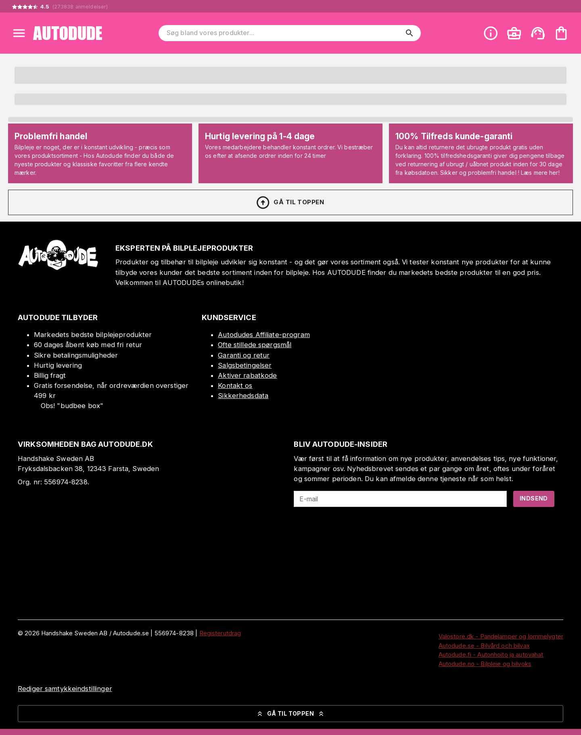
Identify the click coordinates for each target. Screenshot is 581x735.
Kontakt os (235, 385)
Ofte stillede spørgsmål (254, 345)
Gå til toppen (289, 202)
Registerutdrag (220, 633)
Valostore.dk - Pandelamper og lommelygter (501, 636)
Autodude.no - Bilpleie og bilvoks (485, 664)
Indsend (534, 498)
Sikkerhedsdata (243, 396)
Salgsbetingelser (245, 365)
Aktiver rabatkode (247, 375)
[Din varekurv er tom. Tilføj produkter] (561, 33)
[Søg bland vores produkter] (284, 33)
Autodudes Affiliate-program (264, 335)
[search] (409, 33)
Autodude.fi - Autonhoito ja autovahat (491, 654)
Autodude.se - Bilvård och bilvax (484, 645)
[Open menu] (19, 33)
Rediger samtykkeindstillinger (65, 689)
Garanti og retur (244, 355)
